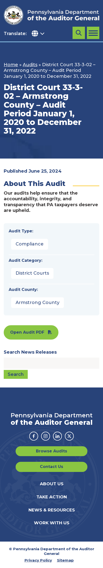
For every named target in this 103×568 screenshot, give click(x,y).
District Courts (32, 273)
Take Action (51, 496)
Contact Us (51, 466)
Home (11, 64)
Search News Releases (30, 352)
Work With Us (51, 522)
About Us (51, 483)
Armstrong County (37, 302)
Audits (30, 64)
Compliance (30, 244)
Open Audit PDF (27, 332)
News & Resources (51, 509)
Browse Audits (51, 451)
